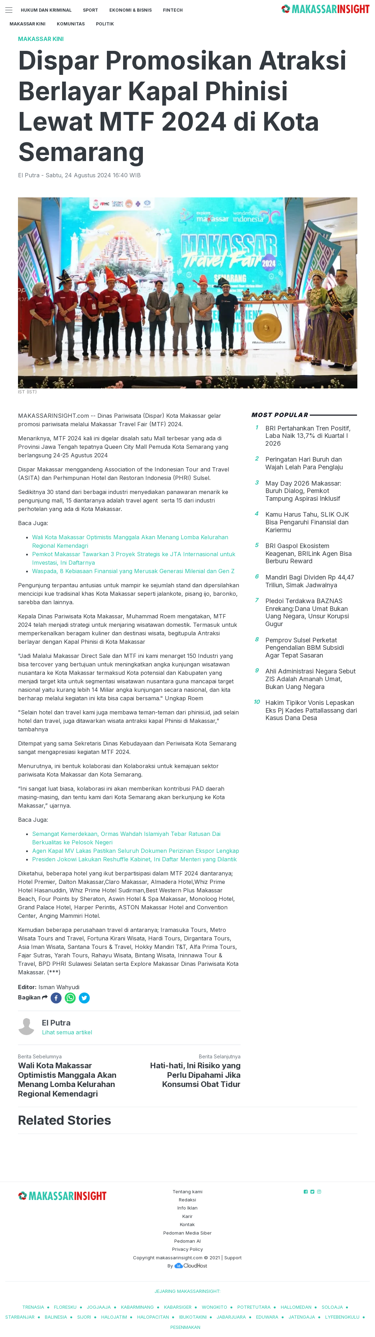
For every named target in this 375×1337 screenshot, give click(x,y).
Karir (187, 1216)
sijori (84, 1317)
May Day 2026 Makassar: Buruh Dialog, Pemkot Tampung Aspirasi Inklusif (303, 491)
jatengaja (302, 1317)
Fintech (173, 10)
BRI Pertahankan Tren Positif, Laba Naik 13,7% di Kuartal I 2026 (308, 435)
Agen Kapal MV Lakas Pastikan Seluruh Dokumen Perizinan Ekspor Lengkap (135, 850)
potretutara (254, 1307)
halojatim (114, 1317)
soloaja (332, 1307)
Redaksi (187, 1199)
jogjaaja (99, 1307)
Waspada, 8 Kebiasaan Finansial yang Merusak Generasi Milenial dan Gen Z (133, 571)
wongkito (214, 1307)
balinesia (56, 1317)
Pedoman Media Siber (187, 1233)
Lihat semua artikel (67, 1032)
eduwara (267, 1317)
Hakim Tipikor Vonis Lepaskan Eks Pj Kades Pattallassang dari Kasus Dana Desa (311, 710)
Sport (90, 10)
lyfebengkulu (342, 1317)
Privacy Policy (187, 1249)
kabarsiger (178, 1307)
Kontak (187, 1224)
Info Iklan (187, 1208)
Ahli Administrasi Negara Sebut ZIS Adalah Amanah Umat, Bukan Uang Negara (310, 678)
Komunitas (71, 23)
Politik (105, 23)
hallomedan (296, 1307)
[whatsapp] (70, 998)
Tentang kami (187, 1191)
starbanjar (20, 1317)
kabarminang (137, 1307)
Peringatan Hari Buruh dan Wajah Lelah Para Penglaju (304, 463)
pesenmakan (185, 1327)
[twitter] (84, 998)
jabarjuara (231, 1317)
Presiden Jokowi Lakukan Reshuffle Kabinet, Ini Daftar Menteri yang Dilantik (134, 859)
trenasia (33, 1307)
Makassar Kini (28, 23)
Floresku (65, 1307)
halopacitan (153, 1317)
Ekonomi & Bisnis (130, 10)
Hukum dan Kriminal (46, 10)
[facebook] (56, 998)
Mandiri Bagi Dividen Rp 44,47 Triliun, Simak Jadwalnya (309, 581)
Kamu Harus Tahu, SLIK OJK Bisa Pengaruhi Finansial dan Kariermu (307, 522)
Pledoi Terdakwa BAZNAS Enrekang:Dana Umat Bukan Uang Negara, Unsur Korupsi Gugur (307, 612)
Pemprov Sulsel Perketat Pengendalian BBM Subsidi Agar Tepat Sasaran (304, 647)
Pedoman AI (187, 1241)
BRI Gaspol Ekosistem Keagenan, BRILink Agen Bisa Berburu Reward (308, 553)
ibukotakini (193, 1317)
